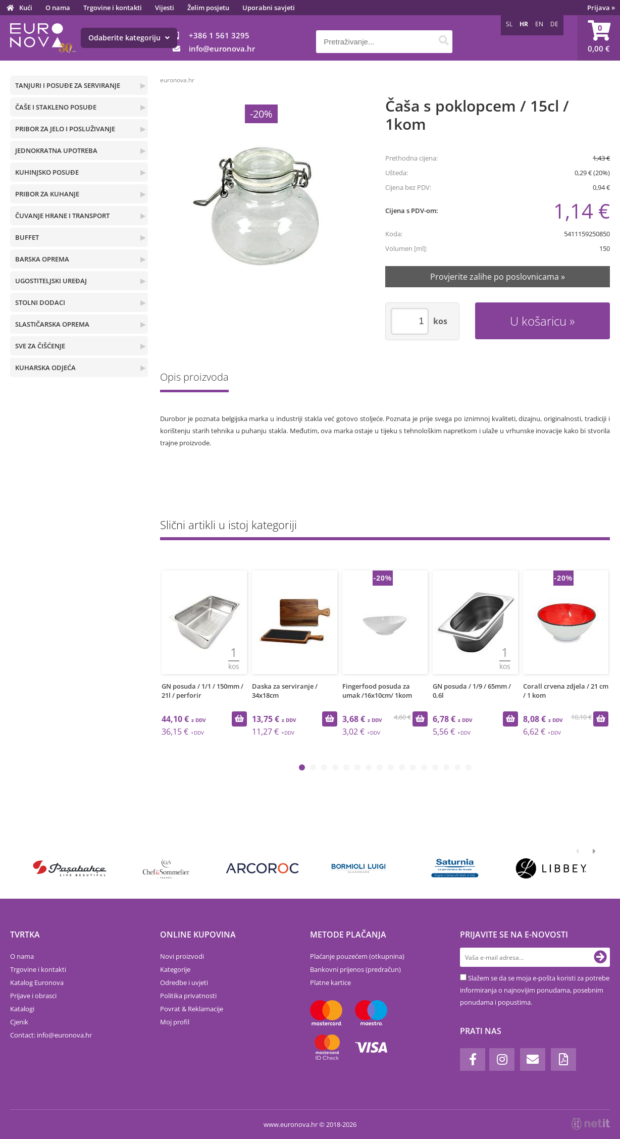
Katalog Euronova (37, 982)
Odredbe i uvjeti (184, 982)
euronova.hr (177, 80)
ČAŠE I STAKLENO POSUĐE (55, 107)
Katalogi (22, 1008)
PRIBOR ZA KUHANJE (47, 193)
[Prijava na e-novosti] (600, 957)
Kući (25, 7)
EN (539, 24)
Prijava (601, 7)
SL (509, 24)
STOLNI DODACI (40, 302)
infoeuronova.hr (222, 48)
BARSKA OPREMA (42, 259)
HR (524, 24)
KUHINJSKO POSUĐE (47, 172)
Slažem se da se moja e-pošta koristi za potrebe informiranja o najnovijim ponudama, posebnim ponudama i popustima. (534, 990)
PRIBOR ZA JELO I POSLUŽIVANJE (65, 128)
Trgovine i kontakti (112, 7)
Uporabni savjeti (268, 7)
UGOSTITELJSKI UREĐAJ (51, 280)
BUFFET (27, 237)
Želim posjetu (208, 7)
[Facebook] (472, 1059)
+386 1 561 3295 (219, 35)
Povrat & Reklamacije (191, 1008)
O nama (57, 7)
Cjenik (19, 1021)
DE (554, 24)
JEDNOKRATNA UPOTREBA (56, 150)
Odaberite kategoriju (129, 37)
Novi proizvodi (182, 956)
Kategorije (175, 969)
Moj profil (174, 1021)
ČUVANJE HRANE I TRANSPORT (62, 215)
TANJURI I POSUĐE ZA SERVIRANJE (67, 85)
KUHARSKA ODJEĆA (45, 367)
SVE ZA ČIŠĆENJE (40, 345)
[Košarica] (599, 38)
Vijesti (164, 7)
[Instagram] (501, 1059)
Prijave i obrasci (33, 995)
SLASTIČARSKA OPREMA (52, 324)
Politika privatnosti (188, 995)
